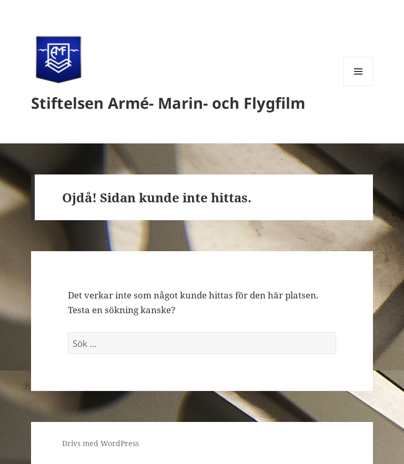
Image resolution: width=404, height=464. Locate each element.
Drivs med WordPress (100, 443)
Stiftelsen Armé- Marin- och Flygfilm (168, 102)
